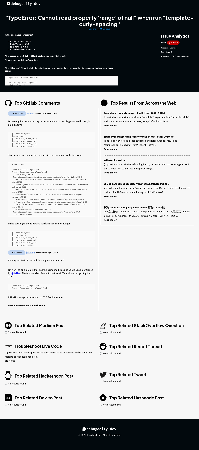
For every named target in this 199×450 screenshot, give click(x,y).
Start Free (10, 365)
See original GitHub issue (99, 29)
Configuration (13, 64)
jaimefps (30, 257)
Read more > (110, 125)
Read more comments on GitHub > (26, 310)
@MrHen (16, 277)
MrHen (30, 113)
